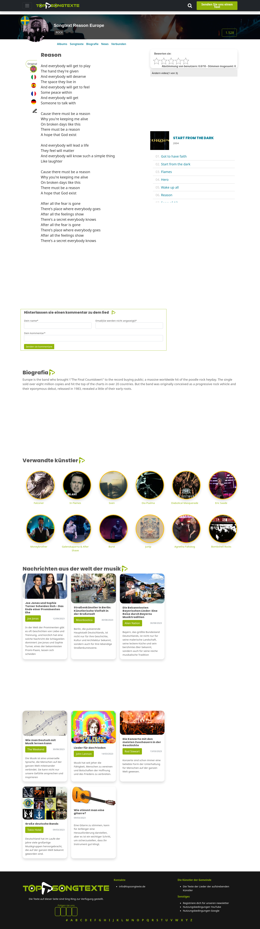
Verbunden (118, 44)
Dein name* (31, 320)
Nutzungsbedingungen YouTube (202, 906)
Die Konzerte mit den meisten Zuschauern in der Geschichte (142, 742)
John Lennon (84, 754)
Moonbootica (84, 620)
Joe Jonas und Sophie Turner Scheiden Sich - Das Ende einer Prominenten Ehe (44, 608)
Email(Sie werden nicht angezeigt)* (116, 320)
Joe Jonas (33, 618)
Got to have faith (174, 156)
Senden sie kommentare (39, 346)
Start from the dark (175, 164)
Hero (164, 179)
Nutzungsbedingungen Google (201, 910)
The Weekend (35, 749)
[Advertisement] (122, 274)
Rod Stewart (132, 751)
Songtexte (77, 44)
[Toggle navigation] (27, 5)
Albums (62, 44)
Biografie (92, 44)
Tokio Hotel (34, 830)
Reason (166, 195)
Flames (166, 172)
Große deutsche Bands (41, 824)
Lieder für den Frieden (90, 748)
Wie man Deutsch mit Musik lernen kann (40, 741)
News (105, 44)
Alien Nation (132, 623)
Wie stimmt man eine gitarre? (89, 811)
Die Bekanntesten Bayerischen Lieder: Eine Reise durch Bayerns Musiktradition (140, 612)
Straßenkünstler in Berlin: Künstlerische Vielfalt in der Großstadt (92, 611)
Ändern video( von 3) (165, 73)
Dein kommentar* (34, 333)
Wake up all (170, 187)
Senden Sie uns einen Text (217, 5)
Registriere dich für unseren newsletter (206, 903)
